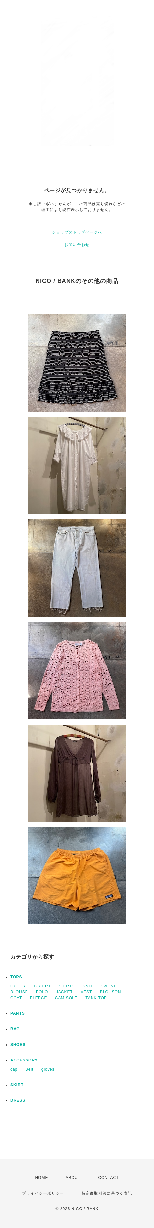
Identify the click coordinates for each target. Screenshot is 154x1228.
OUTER (18, 986)
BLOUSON (110, 992)
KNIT (87, 986)
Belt (30, 1069)
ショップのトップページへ (77, 232)
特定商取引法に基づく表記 (107, 1193)
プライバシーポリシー (43, 1193)
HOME (41, 1177)
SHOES (18, 1044)
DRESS (17, 1100)
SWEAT (108, 986)
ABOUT (73, 1177)
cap (13, 1069)
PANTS (17, 1013)
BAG (15, 1029)
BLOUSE (19, 992)
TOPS (16, 977)
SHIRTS (67, 986)
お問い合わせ (77, 244)
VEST (86, 992)
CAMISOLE (66, 998)
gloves (48, 1069)
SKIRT (17, 1085)
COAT (16, 998)
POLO (42, 992)
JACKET (64, 992)
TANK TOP (96, 998)
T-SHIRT (41, 986)
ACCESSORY (24, 1060)
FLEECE (38, 998)
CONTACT (108, 1177)
